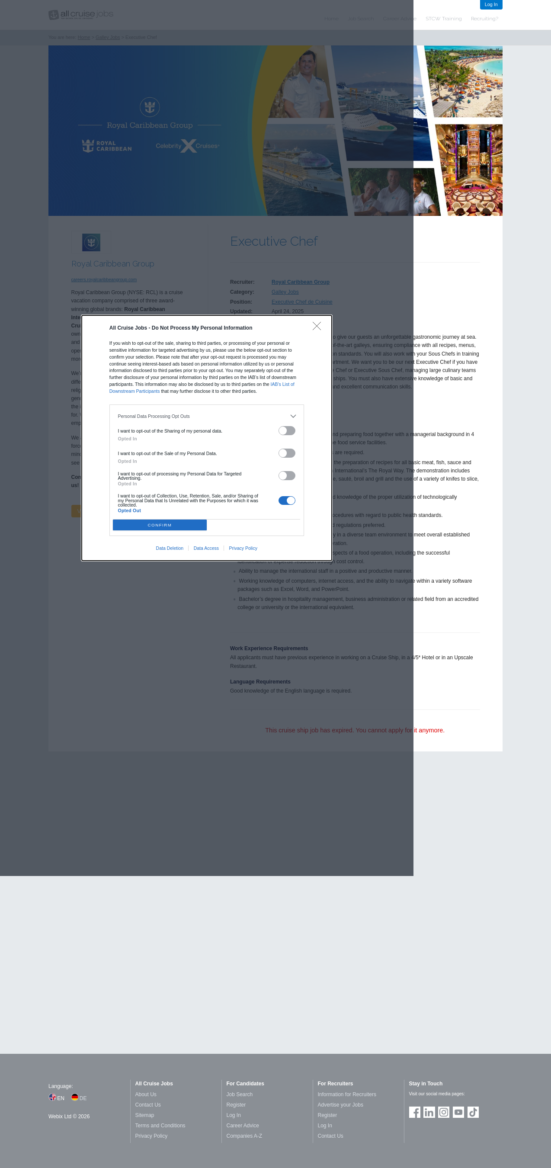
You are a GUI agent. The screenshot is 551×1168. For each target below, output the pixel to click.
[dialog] (207, 437)
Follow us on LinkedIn (429, 1112)
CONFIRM (160, 525)
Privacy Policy (243, 548)
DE (83, 1098)
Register (236, 1105)
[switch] (287, 430)
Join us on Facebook (414, 1112)
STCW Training (444, 19)
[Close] (319, 328)
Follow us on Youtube (458, 1112)
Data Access (206, 548)
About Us (146, 1094)
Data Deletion (170, 548)
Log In (491, 4)
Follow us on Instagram (443, 1112)
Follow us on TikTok (473, 1112)
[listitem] (207, 416)
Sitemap (144, 1115)
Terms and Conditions (160, 1126)
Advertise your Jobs (340, 1105)
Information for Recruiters (347, 1094)
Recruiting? (484, 19)
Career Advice (243, 1126)
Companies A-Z (245, 1136)
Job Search (240, 1094)
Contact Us (148, 1105)
